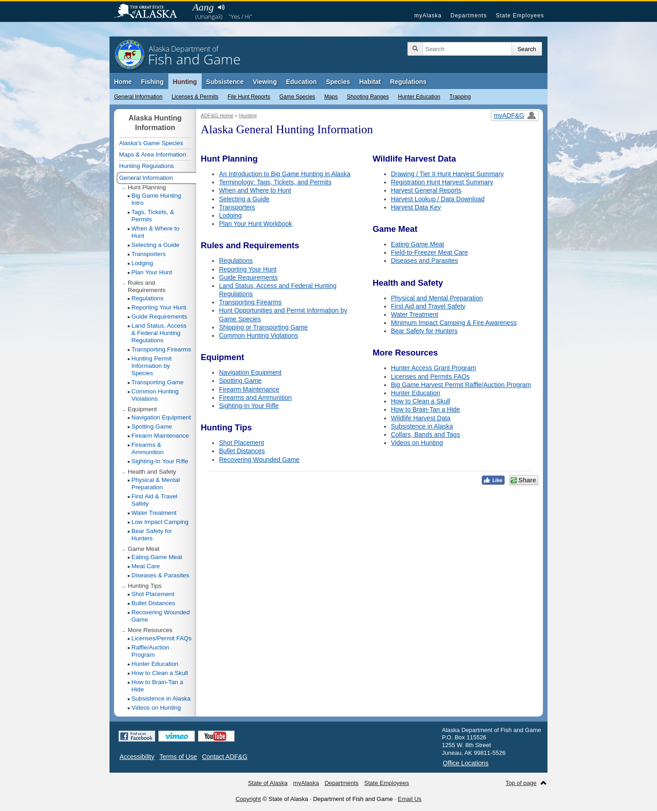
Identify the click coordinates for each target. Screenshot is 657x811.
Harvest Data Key (416, 207)
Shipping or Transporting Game (263, 327)
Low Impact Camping (159, 521)
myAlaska (428, 15)
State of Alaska (150, 12)
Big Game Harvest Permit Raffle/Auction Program (461, 384)
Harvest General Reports (426, 190)
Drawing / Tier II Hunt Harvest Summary (447, 174)
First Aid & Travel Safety (154, 500)
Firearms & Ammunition (147, 448)
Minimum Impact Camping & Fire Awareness (454, 322)
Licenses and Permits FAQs (430, 376)
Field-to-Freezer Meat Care (429, 252)
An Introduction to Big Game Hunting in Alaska (284, 174)
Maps (331, 97)
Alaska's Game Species (151, 143)
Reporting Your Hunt (247, 269)
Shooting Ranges (368, 97)
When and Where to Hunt (255, 190)
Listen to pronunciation (221, 7)
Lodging (230, 215)
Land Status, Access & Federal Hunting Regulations (159, 333)
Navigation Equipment (250, 372)
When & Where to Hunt (155, 232)
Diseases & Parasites (160, 575)
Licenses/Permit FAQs (161, 638)
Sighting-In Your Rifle (249, 405)
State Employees (520, 15)
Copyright (248, 798)
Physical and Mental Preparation (437, 298)
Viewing (265, 81)
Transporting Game (157, 382)
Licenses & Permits (195, 97)
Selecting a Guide (244, 199)
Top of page (521, 783)
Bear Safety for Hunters (424, 331)
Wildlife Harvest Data (421, 418)
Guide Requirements (248, 277)
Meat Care (145, 566)
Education (301, 81)
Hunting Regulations (146, 165)
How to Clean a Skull (420, 401)
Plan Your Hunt (151, 272)
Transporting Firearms (250, 302)
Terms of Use (178, 756)
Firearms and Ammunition (255, 397)
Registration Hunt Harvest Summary (442, 182)
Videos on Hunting (417, 442)
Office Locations (466, 763)
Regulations (408, 81)
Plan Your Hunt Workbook (255, 223)
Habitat (370, 81)
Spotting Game (240, 380)
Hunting (185, 81)
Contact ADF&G (225, 756)
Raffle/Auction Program (150, 651)
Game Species (297, 97)
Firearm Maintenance (249, 389)
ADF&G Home (217, 115)
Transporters (237, 207)
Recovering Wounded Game (259, 459)
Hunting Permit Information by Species (151, 366)
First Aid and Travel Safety (428, 306)
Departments (468, 15)
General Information (138, 97)
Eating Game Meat (417, 244)
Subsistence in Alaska (422, 426)
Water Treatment (414, 314)
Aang (203, 7)
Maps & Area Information (152, 154)
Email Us (410, 798)
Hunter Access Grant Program (433, 367)
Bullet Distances (242, 451)
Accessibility (137, 756)
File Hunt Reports (249, 97)
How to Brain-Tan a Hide (425, 409)
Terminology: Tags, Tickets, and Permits (275, 182)
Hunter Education (419, 97)
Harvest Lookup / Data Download (438, 199)
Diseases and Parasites (424, 260)
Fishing (152, 81)
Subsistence (225, 81)
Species (338, 81)
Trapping (460, 97)
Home (123, 81)
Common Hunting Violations (258, 335)
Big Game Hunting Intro (156, 199)
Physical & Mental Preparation (155, 483)
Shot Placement (241, 442)
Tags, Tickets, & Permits (152, 216)
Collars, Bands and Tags (425, 434)
